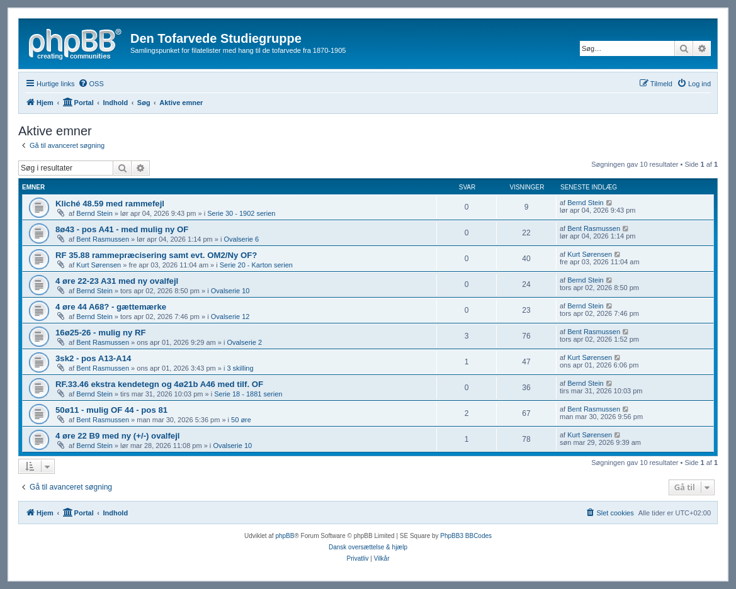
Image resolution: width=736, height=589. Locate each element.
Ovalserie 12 (230, 316)
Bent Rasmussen (102, 239)
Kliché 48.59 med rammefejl (109, 203)
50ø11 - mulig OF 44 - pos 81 (111, 410)
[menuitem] (91, 83)
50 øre (241, 420)
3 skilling (240, 368)
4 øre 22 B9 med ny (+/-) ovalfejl (117, 435)
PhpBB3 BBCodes (466, 535)
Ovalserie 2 (244, 342)
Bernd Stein (94, 213)
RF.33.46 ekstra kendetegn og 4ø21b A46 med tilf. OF (159, 384)
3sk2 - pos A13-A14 (93, 358)
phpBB (284, 535)
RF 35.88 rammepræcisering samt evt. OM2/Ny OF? (156, 255)
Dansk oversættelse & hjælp (368, 547)
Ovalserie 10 (230, 290)
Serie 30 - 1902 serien (241, 213)
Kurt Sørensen (98, 265)
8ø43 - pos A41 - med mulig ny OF (121, 229)
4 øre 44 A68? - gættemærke (110, 306)
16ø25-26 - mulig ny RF (100, 332)
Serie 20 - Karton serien (256, 265)
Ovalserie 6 (241, 239)
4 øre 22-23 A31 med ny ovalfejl (116, 281)
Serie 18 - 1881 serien (248, 394)
